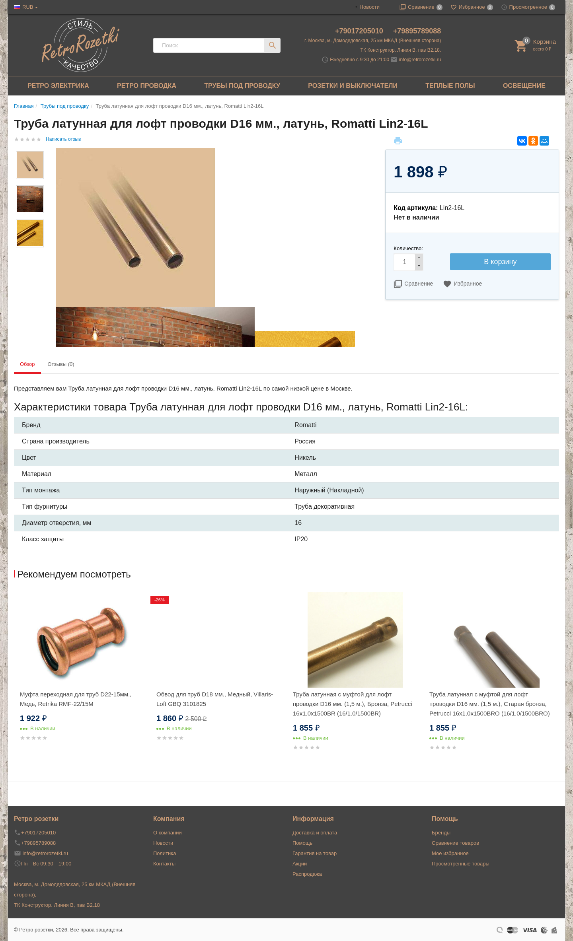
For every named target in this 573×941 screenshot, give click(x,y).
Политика (164, 853)
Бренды (441, 833)
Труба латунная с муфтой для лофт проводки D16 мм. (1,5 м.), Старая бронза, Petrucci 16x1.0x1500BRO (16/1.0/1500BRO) (489, 704)
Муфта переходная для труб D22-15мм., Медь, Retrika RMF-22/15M (75, 699)
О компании (167, 833)
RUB (27, 7)
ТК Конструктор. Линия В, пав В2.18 (57, 905)
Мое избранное (450, 853)
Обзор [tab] (27, 364)
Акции (299, 864)
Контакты (164, 864)
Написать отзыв (63, 139)
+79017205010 (360, 31)
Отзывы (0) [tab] (61, 364)
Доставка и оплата (314, 833)
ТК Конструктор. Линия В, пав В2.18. (401, 50)
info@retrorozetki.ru (420, 59)
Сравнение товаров (455, 843)
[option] (82, 676)
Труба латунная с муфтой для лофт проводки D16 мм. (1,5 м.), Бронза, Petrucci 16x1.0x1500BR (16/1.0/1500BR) (352, 704)
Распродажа (307, 874)
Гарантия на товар (314, 853)
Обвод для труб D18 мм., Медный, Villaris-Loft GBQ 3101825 (214, 699)
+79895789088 (417, 31)
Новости (370, 7)
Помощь (302, 843)
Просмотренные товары (460, 864)
